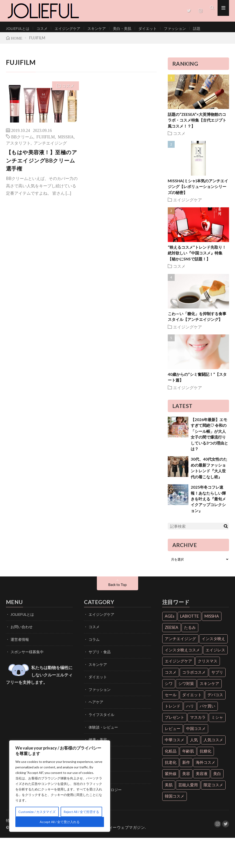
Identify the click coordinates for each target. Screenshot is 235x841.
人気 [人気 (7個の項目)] (194, 743)
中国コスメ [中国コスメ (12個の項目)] (196, 732)
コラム (93, 641)
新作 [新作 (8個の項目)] (186, 765)
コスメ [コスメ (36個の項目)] (170, 675)
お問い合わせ (20, 629)
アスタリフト (18, 146)
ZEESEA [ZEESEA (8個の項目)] (171, 630)
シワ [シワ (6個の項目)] (169, 686)
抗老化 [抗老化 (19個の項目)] (170, 765)
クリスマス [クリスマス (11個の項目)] (207, 664)
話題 (179, 28)
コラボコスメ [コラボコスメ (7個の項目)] (194, 675)
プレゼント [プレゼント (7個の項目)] (174, 720)
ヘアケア (95, 701)
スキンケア (88, 28)
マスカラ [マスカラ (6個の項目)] (198, 720)
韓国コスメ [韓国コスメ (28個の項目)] (174, 799)
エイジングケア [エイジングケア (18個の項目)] (178, 664)
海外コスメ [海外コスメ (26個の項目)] (205, 765)
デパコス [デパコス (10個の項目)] (215, 698)
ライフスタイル (100, 713)
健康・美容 (97, 737)
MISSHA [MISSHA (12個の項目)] (211, 619)
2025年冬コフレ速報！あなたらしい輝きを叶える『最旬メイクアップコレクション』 (208, 502)
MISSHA (66, 140)
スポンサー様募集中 (25, 653)
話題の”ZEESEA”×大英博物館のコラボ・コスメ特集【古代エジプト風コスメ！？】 (197, 123)
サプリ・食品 (98, 653)
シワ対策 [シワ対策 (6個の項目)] (186, 686)
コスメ (38, 28)
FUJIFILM (45, 140)
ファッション (159, 28)
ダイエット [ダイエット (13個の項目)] (192, 698)
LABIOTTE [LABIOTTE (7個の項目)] (189, 619)
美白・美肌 (111, 28)
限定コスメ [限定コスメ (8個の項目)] (213, 788)
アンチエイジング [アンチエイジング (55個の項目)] (180, 641)
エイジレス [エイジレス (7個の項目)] (215, 653)
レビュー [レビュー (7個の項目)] (172, 732)
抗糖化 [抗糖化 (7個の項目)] (205, 754)
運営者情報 (19, 641)
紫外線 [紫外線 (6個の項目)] (170, 776)
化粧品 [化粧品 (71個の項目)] (170, 754)
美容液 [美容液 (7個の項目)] (201, 776)
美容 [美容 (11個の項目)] (186, 776)
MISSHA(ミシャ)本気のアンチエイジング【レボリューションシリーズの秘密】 (198, 190)
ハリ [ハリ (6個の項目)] (190, 709)
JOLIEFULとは (16, 28)
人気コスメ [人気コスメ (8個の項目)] (213, 743)
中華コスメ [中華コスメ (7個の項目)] (174, 743)
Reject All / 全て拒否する (81, 812)
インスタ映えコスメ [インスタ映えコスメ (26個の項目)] (182, 653)
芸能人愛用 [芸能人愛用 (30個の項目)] (188, 788)
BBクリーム (22, 140)
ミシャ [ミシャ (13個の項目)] (217, 720)
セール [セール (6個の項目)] (170, 698)
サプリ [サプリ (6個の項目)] (217, 675)
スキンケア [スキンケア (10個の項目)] (209, 686)
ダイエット (134, 28)
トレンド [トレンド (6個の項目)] (172, 709)
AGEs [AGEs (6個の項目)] (169, 619)
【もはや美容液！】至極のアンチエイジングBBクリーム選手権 (41, 163)
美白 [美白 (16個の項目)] (217, 776)
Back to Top (117, 588)
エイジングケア (61, 28)
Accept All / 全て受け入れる (60, 822)
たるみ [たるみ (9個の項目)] (190, 630)
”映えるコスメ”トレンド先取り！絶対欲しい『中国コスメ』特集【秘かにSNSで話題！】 (197, 256)
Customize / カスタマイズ (37, 812)
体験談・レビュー (101, 725)
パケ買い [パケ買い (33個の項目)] (207, 709)
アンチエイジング (50, 146)
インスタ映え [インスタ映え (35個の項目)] (213, 641)
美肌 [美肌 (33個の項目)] (169, 788)
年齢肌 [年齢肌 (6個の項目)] (188, 754)
